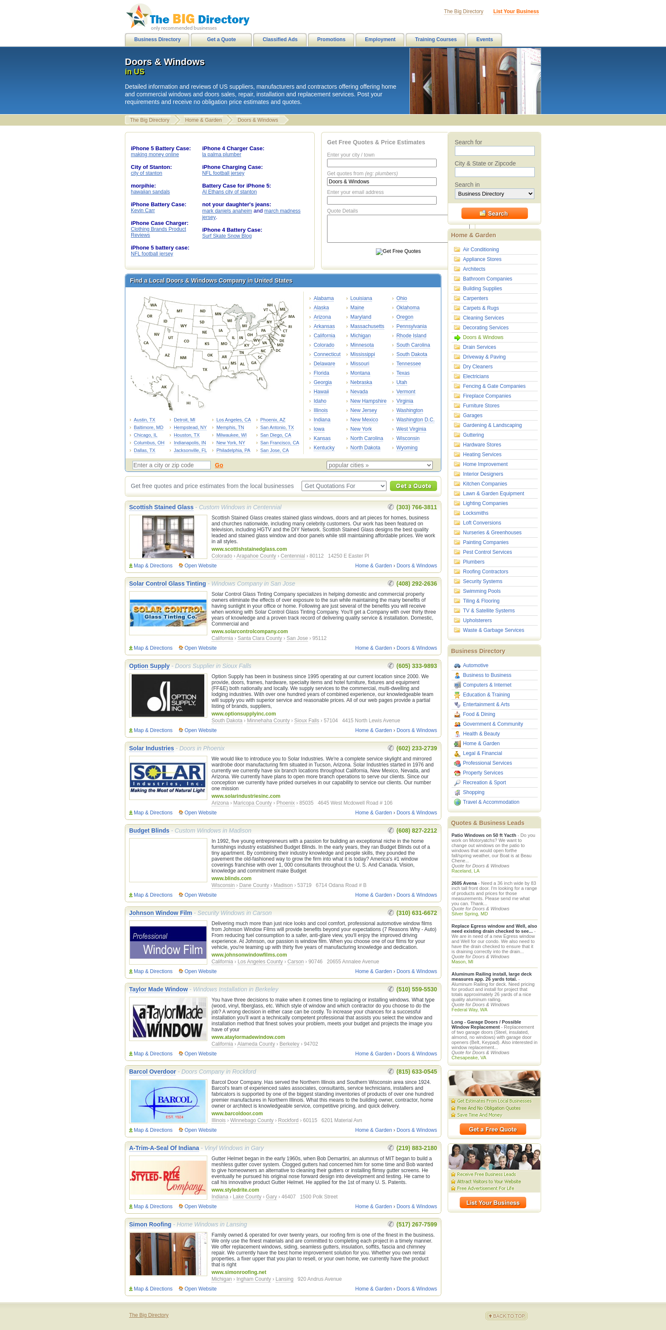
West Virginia (411, 429)
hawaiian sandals (150, 192)
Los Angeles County (260, 962)
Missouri (360, 364)
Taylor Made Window (158, 989)
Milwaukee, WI (231, 435)
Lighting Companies (485, 503)
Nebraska (361, 382)
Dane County (254, 885)
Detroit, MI (184, 419)
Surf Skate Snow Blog (227, 236)
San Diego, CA (275, 435)
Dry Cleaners (478, 367)
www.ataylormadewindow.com (248, 1037)
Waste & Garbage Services (493, 630)
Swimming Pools (482, 591)
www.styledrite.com (235, 1190)
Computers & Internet (487, 685)
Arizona (322, 317)
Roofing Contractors (485, 572)
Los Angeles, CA (233, 419)
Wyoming (407, 448)
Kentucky (323, 448)
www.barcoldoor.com (237, 1114)
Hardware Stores (482, 445)
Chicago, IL (146, 435)
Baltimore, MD (149, 427)
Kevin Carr (143, 210)
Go (219, 465)
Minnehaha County (268, 721)
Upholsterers (477, 620)
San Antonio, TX (277, 427)
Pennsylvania (411, 326)
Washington (409, 410)
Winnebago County (252, 1120)
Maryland (360, 317)
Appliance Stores (482, 259)
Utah (401, 382)
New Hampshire (368, 401)
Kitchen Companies (485, 484)
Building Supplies (482, 289)
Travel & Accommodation (491, 802)
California (324, 336)
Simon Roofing (150, 1224)
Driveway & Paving (484, 357)
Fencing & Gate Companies (494, 386)
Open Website (200, 566)
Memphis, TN (230, 427)
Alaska (321, 308)
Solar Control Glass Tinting (167, 583)
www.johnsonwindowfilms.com (249, 955)
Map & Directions (153, 566)
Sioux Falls (306, 721)
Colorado (323, 345)
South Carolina (413, 345)
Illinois (320, 410)
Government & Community (493, 724)
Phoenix (286, 803)
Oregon (404, 317)
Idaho (319, 401)
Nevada (359, 392)
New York (361, 429)
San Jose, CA (274, 450)
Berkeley (289, 1044)
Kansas (321, 438)
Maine (357, 308)
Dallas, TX (144, 450)
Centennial (293, 556)
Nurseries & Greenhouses (492, 533)
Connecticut (326, 354)
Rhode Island (411, 336)
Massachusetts (367, 326)
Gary (271, 1197)
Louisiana (361, 298)
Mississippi (362, 354)
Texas (402, 373)
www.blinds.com (231, 878)
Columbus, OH (149, 442)
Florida (321, 373)
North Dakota (365, 448)
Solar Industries (151, 748)
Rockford (288, 1120)
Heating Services (482, 454)
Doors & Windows (257, 120)
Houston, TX (187, 435)
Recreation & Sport (484, 783)
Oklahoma (408, 308)
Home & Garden (203, 120)
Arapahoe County (256, 556)
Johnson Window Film (160, 912)
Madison (283, 885)
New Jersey (363, 410)
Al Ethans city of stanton (229, 192)
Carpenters (475, 298)
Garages (473, 415)
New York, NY (230, 442)
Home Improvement (485, 464)
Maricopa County (252, 803)
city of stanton (146, 173)
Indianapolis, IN (190, 442)
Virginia (404, 401)
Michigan (360, 336)
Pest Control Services (487, 552)
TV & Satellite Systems (489, 611)
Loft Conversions (482, 523)
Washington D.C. (415, 420)
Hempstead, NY (190, 427)
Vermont (405, 392)
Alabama (323, 298)
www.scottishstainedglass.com (249, 549)
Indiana (321, 420)
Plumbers (474, 562)
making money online (155, 154)
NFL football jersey (152, 254)
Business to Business (487, 675)
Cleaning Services (483, 318)
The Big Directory (149, 120)
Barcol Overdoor (152, 1071)
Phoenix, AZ (272, 419)
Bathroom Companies (487, 279)
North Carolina (366, 438)
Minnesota (362, 345)
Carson (296, 962)
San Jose (297, 638)
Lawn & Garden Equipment (493, 494)
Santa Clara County (259, 638)
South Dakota (411, 354)
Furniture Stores (481, 406)
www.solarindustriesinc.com (246, 796)
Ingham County (254, 1279)
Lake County (247, 1197)
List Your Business (516, 11)
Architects (474, 269)
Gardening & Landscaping (492, 425)
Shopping (474, 792)
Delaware (324, 364)
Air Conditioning (481, 250)
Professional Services (487, 763)
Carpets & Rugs (481, 308)
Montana (360, 373)
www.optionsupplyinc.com (244, 714)
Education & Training (486, 695)
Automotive (475, 665)
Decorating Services (485, 328)
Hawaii (321, 392)
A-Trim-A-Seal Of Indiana (164, 1148)
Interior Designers (483, 474)
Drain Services (479, 347)
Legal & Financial (482, 753)
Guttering (473, 435)
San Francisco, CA (279, 442)
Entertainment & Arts (486, 704)
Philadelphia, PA (233, 450)
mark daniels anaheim (227, 211)
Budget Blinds (149, 830)
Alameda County (256, 1044)
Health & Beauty (481, 734)
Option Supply (149, 665)
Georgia (322, 382)
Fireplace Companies (487, 396)
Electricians (476, 376)
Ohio (401, 298)
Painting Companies (485, 542)
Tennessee (408, 364)
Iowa (318, 429)
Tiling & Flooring (481, 601)
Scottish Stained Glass (161, 507)
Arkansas (324, 326)
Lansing (284, 1279)
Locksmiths (475, 513)
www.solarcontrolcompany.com (250, 631)
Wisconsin (408, 438)
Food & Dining (479, 714)
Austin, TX (144, 419)
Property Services (483, 773)
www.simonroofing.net (239, 1272)
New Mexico (364, 420)
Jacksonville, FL (190, 450)
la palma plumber (221, 154)
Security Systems (482, 581)
